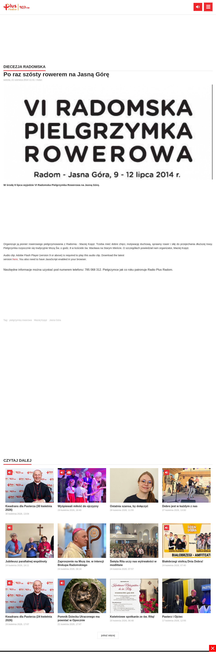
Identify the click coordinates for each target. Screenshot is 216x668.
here (15, 259)
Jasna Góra (55, 320)
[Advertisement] (108, 296)
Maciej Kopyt (40, 320)
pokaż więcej (108, 635)
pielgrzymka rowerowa (21, 320)
